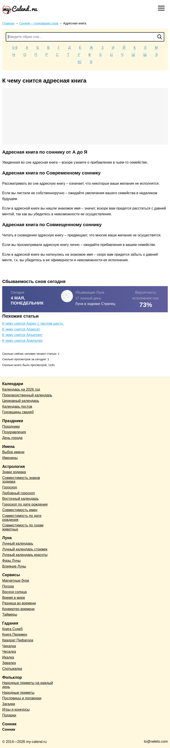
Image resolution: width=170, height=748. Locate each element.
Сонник (8, 729)
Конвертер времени (18, 609)
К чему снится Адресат (21, 329)
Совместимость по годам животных (22, 527)
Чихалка (9, 646)
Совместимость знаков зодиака (21, 480)
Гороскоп (9, 487)
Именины (10, 458)
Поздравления (14, 432)
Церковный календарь (20, 401)
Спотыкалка (12, 669)
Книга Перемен (14, 634)
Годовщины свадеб (18, 412)
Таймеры (9, 614)
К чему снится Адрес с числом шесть (32, 323)
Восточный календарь (20, 499)
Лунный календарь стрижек (24, 549)
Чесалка (9, 651)
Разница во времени (19, 603)
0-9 (14, 47)
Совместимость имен (19, 510)
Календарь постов (17, 406)
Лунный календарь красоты (25, 555)
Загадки (8, 704)
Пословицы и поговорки (21, 698)
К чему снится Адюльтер (22, 340)
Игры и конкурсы (16, 709)
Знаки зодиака (14, 472)
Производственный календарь (27, 395)
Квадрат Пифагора (17, 640)
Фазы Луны (11, 560)
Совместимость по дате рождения (21, 518)
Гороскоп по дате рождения (25, 504)
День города (12, 438)
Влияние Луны (14, 566)
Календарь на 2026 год (21, 389)
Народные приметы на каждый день (27, 685)
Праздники (11, 426)
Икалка (8, 657)
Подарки (9, 715)
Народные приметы (18, 693)
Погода (8, 586)
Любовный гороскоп (18, 493)
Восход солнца (14, 592)
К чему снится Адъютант (22, 335)
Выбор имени (13, 452)
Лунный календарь (17, 543)
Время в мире (13, 598)
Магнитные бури (15, 580)
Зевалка (9, 663)
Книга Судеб (12, 629)
